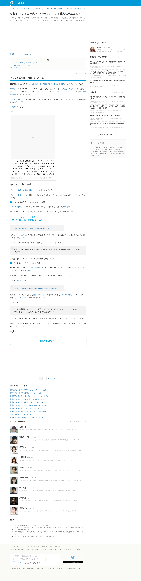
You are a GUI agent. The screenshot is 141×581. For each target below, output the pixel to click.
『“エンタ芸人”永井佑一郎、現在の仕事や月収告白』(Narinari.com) (34, 536)
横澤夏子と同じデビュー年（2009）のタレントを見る (28, 405)
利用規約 (43, 549)
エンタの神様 (16, 99)
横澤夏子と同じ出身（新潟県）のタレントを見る (26, 402)
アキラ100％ (73, 89)
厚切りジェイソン (59, 92)
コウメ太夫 (67, 207)
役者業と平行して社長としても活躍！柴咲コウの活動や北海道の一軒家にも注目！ (107, 107)
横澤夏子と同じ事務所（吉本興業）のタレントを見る (28, 411)
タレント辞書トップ (16, 546)
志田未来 (22, 427)
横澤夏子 (64, 89)
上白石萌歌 (23, 477)
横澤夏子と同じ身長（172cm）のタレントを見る (26, 417)
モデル (28, 457)
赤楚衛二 (22, 467)
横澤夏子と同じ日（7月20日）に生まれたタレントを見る (29, 396)
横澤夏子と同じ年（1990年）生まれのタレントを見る (28, 390)
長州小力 (45, 295)
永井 (21, 275)
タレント (29, 447)
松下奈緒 (22, 447)
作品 (51, 546)
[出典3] (21, 101)
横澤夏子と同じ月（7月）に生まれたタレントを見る (27, 399)
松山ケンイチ (24, 437)
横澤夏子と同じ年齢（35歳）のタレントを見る (26, 393)
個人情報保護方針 (69, 549)
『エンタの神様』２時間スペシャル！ (26, 63)
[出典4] (72, 211)
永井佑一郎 (27, 270)
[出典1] (28, 94)
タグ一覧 (57, 546)
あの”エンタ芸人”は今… (22, 65)
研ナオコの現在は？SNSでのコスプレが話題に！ (106, 115)
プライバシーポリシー (55, 549)
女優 (28, 427)
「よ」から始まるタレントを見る (21, 414)
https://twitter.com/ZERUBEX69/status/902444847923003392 (35, 288)
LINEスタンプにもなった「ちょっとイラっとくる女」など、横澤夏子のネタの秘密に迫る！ (106, 72)
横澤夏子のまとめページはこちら (20, 54)
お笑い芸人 (105, 47)
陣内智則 (13, 89)
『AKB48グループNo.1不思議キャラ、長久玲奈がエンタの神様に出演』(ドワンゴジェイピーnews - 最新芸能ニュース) (49, 527)
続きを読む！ (48, 340)
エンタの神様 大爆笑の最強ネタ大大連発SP (48, 84)
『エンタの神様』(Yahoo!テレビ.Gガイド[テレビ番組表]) (30, 525)
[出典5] (70, 275)
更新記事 (44, 546)
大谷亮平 (22, 498)
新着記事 (36, 546)
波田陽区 (36, 295)
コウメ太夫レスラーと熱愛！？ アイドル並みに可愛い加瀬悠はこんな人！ (27, 218)
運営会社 (79, 549)
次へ (49, 378)
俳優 (32, 437)
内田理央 (22, 457)
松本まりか (23, 508)
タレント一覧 (28, 546)
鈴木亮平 (22, 488)
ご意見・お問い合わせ (32, 549)
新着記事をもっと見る (107, 135)
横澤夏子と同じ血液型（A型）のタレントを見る (26, 408)
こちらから (97, 155)
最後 (54, 378)
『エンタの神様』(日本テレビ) (22, 529)
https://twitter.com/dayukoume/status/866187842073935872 (35, 228)
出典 (15, 67)
